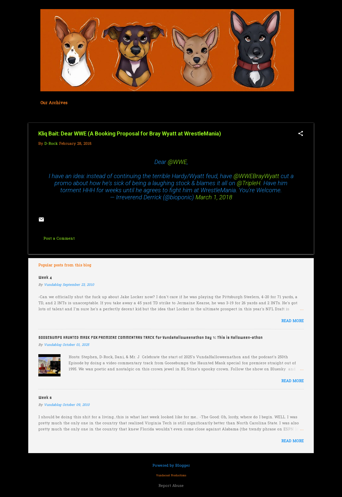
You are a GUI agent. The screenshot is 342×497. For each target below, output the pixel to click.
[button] (301, 134)
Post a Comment (59, 238)
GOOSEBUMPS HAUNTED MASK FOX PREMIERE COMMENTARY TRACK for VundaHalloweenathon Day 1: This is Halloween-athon (150, 337)
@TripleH (248, 183)
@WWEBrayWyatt (256, 176)
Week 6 (45, 397)
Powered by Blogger (171, 465)
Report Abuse (171, 486)
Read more (292, 321)
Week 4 (45, 277)
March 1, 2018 (213, 197)
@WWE (177, 161)
